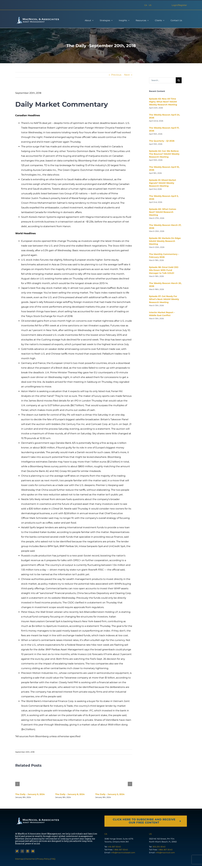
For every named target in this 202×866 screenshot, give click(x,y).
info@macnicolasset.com (123, 852)
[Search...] (162, 80)
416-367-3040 (114, 846)
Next (127, 74)
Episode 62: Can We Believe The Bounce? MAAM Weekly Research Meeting (164, 154)
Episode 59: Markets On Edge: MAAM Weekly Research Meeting (165, 241)
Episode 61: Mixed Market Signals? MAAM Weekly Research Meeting (162, 183)
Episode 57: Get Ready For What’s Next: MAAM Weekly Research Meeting (164, 299)
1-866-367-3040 (120, 849)
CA (145, 5)
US (150, 5)
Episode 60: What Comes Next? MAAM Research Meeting (162, 212)
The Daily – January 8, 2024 (70, 794)
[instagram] (22, 851)
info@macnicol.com (165, 852)
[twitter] (17, 851)
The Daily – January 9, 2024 (30, 794)
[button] (17, 784)
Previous (116, 74)
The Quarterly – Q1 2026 (161, 141)
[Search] (179, 80)
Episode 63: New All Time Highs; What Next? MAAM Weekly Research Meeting (163, 101)
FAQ (53, 859)
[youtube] (33, 851)
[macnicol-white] (37, 17)
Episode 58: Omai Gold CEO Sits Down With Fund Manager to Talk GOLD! (163, 270)
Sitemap (19, 859)
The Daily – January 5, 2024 (110, 794)
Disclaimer (30, 859)
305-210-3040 (159, 846)
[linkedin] (27, 851)
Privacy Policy (43, 859)
